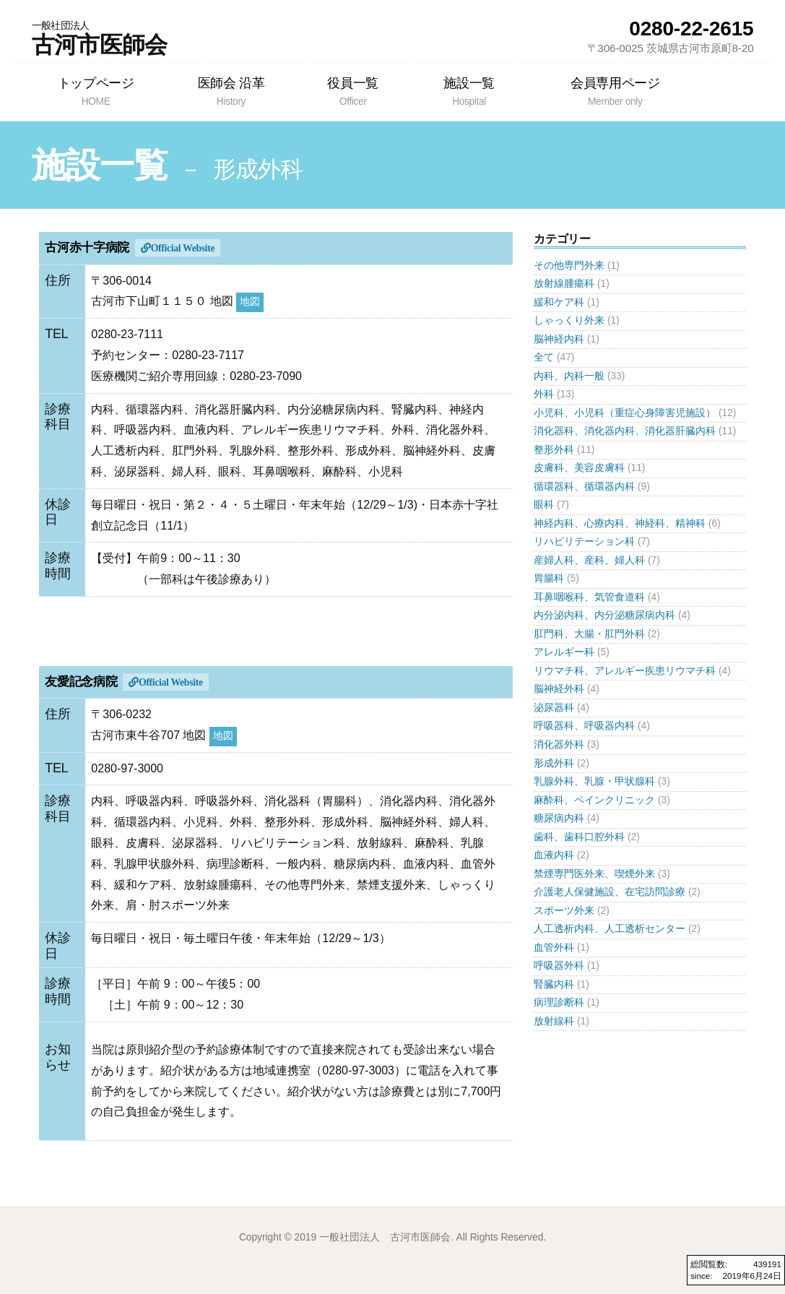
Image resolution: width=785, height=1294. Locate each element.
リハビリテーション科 (584, 541)
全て (544, 357)
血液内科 (554, 855)
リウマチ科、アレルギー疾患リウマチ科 (625, 670)
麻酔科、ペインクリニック (594, 800)
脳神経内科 (559, 339)
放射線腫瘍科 (564, 283)
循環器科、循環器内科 (584, 486)
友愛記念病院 (81, 682)
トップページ (96, 91)
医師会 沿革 (231, 91)
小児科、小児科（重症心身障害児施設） (625, 412)
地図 (250, 301)
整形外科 (554, 449)
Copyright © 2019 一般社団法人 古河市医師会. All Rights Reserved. (392, 1237)
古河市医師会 (100, 38)
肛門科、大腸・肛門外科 (589, 634)
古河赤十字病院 (87, 247)
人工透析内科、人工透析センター (609, 928)
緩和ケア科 (559, 302)
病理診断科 (559, 1002)
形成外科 (554, 763)
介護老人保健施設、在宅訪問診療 (609, 892)
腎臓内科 (554, 984)
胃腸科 (549, 578)
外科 (544, 394)
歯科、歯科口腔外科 (579, 837)
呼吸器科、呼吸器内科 (584, 725)
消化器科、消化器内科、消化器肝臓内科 (625, 431)
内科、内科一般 (569, 376)
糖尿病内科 (559, 818)
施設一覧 (469, 91)
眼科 (544, 504)
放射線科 (554, 1021)
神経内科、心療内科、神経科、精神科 (620, 523)
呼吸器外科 (559, 965)
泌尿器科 (554, 707)
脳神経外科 (559, 688)
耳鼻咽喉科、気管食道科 (589, 597)
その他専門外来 (569, 265)
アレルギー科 (564, 652)
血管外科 (554, 947)
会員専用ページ (615, 91)
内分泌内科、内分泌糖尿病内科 (604, 615)
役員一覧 (353, 91)
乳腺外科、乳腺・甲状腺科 (594, 781)
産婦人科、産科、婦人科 (589, 560)
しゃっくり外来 (569, 320)
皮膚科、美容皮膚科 (579, 467)
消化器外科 (559, 744)
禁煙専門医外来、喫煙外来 (594, 873)
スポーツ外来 (564, 910)
